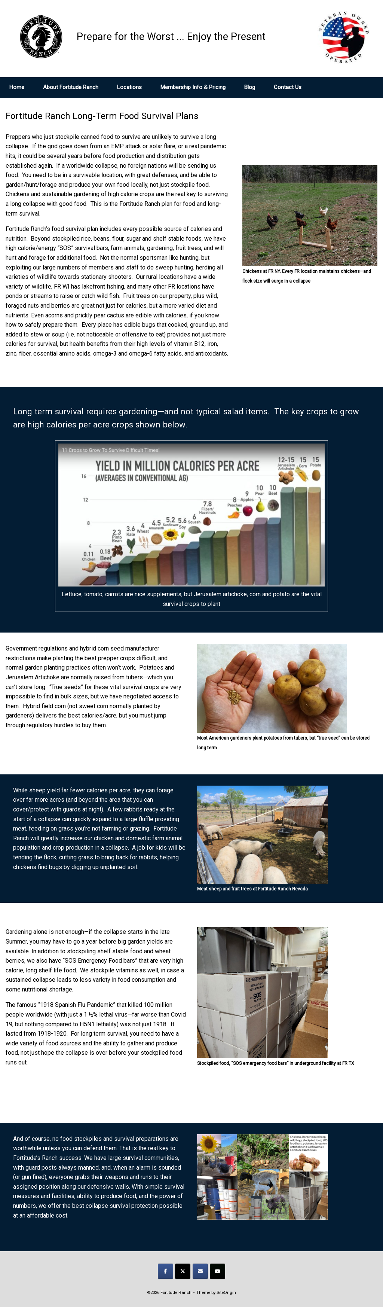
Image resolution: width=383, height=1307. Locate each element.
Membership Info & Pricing (193, 87)
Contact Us (287, 87)
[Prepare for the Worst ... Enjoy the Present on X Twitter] (182, 1271)
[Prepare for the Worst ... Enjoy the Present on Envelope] (200, 1271)
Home (16, 87)
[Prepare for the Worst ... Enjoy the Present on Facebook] (165, 1271)
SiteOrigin (226, 1292)
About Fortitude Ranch (70, 87)
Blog (249, 87)
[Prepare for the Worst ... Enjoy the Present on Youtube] (217, 1271)
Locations (129, 87)
